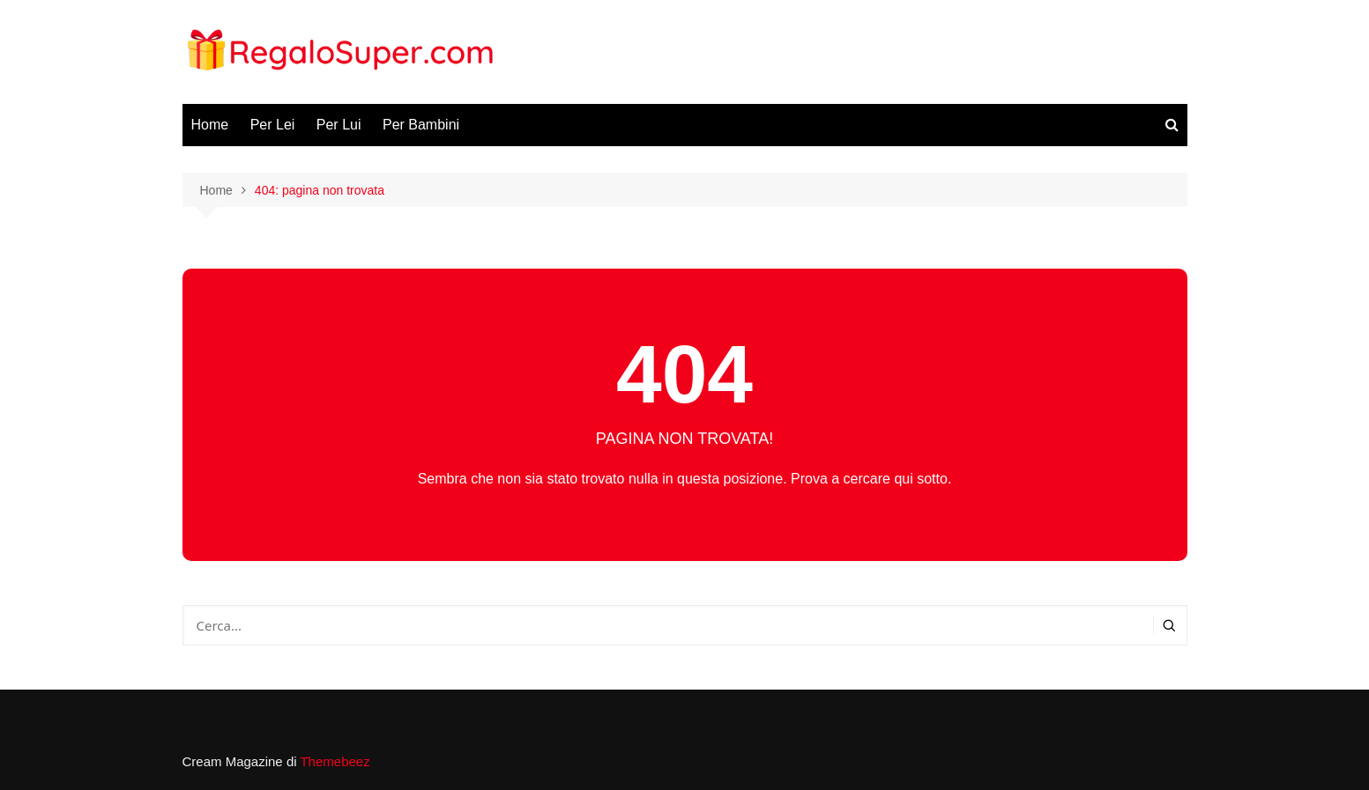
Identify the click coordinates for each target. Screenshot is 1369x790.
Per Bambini (421, 124)
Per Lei (272, 124)
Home (210, 124)
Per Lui (338, 124)
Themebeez (334, 761)
